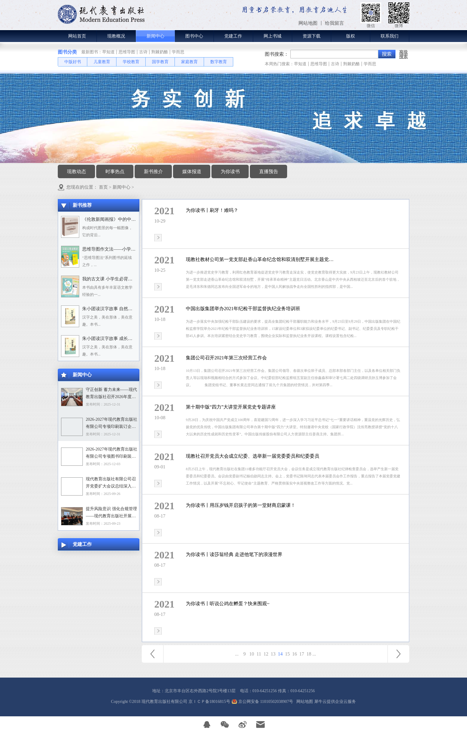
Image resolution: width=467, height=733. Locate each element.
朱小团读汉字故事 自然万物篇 (111, 308)
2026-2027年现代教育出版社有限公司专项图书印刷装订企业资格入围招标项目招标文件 (111, 453)
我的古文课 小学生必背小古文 (111, 279)
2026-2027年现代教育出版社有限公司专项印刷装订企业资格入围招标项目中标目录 (111, 423)
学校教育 (131, 62)
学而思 (178, 52)
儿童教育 (102, 62)
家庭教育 (189, 62)
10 (251, 653)
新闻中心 (121, 187)
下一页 (398, 654)
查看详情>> (158, 237)
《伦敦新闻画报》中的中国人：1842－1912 (124, 219)
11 (258, 653)
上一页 (152, 654)
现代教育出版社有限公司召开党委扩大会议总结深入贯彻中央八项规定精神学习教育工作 (111, 483)
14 (280, 653)
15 (287, 653)
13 (273, 653)
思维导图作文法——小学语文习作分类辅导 (124, 249)
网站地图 (303, 701)
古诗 (143, 52)
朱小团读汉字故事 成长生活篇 (111, 338)
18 (308, 653)
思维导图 (127, 52)
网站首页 (77, 36)
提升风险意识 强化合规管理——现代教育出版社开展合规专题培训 (111, 513)
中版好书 (72, 62)
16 (294, 653)
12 (266, 653)
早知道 (108, 52)
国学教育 (160, 62)
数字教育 (218, 62)
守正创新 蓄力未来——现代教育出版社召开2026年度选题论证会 (111, 393)
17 (301, 653)
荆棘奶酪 (159, 52)
